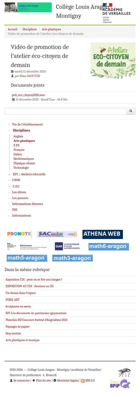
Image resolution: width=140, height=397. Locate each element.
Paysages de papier (17, 327)
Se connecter (20, 380)
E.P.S (16, 145)
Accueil (12, 29)
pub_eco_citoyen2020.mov (28, 95)
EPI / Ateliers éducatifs (29, 174)
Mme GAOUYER (30, 76)
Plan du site (41, 380)
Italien (17, 154)
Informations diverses (27, 204)
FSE (14, 210)
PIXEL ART (13, 300)
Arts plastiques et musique (23, 340)
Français (18, 150)
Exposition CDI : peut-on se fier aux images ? (34, 279)
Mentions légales (66, 380)
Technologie (21, 168)
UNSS (16, 180)
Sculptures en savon (18, 306)
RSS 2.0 (88, 380)
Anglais (18, 136)
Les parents (20, 198)
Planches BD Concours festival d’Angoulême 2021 (36, 320)
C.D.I (16, 186)
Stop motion (13, 333)
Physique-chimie (24, 163)
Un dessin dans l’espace (21, 293)
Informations (21, 215)
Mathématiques (23, 159)
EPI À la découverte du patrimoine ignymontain (36, 313)
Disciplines (30, 29)
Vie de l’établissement (27, 124)
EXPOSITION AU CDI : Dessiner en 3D (29, 286)
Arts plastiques (51, 29)
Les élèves (19, 192)
